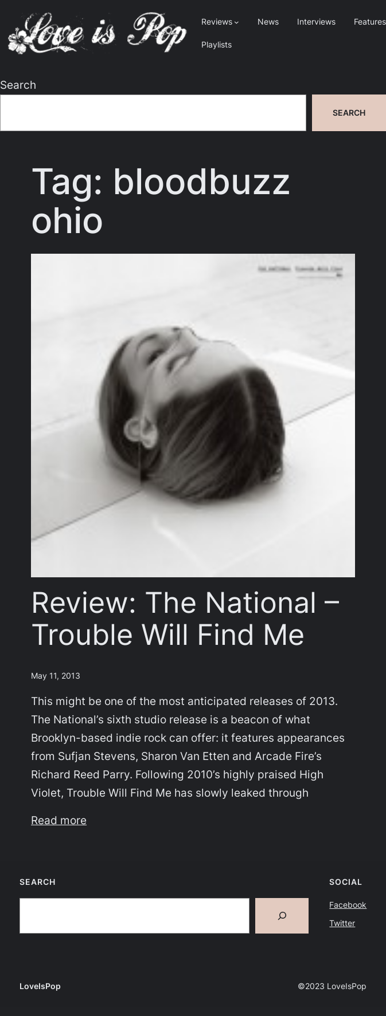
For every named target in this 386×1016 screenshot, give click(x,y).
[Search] (282, 916)
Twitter (342, 923)
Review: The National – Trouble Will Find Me (185, 618)
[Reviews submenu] (236, 22)
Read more (59, 820)
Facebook (347, 904)
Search (18, 85)
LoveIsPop (40, 986)
